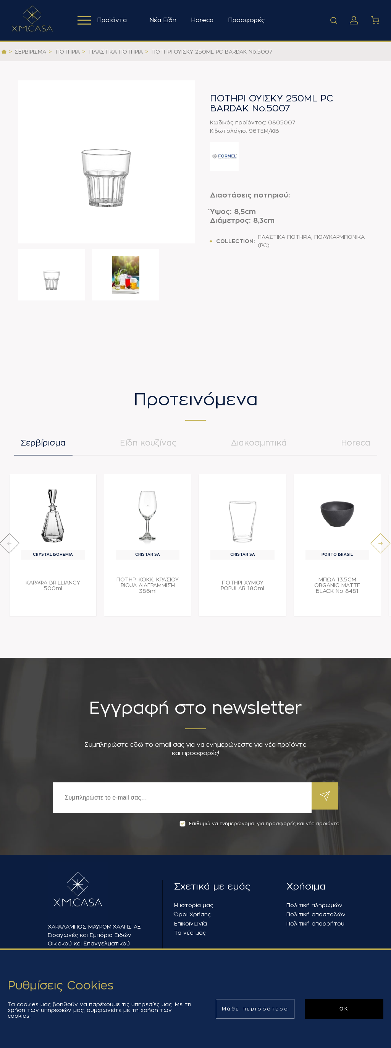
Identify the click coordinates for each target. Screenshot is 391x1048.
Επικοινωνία (190, 923)
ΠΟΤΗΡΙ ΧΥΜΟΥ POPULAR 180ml (242, 589)
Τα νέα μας (190, 932)
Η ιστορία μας (193, 905)
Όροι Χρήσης (192, 914)
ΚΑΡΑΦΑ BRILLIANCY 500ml (53, 589)
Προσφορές (248, 20)
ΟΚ (344, 1009)
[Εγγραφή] (180, 797)
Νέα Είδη (165, 20)
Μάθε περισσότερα (255, 1008)
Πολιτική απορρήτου (315, 923)
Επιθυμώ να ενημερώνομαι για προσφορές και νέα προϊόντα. (259, 824)
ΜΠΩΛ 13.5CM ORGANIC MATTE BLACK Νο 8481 (337, 589)
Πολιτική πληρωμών (314, 905)
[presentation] (9, 547)
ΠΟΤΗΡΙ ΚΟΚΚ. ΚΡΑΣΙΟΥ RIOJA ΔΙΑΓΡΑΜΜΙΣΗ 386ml (147, 589)
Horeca (204, 20)
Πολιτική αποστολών (316, 914)
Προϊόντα (103, 20)
